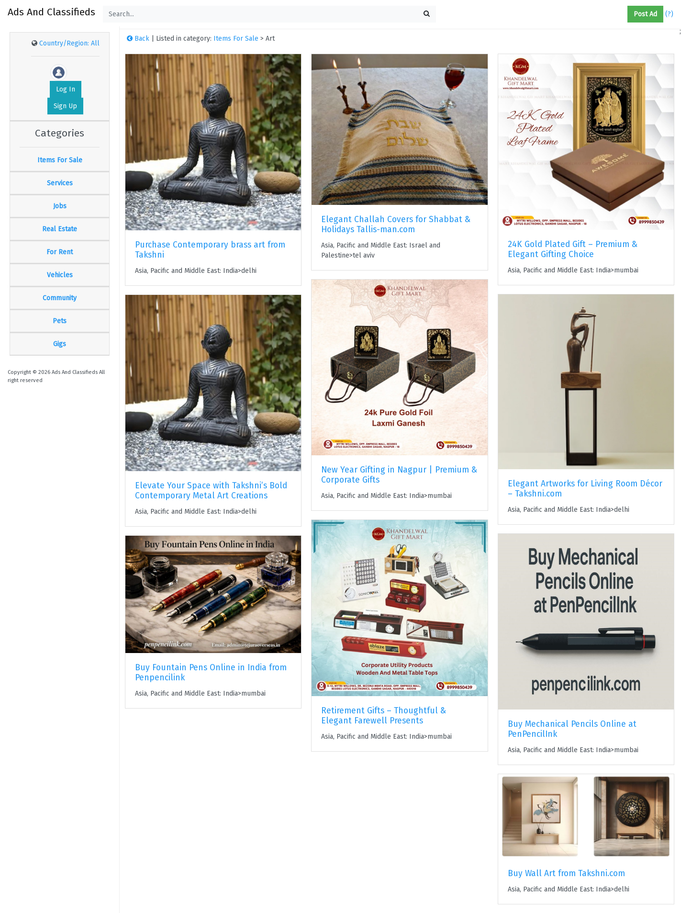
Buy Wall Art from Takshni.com (566, 873)
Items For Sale (59, 160)
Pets (60, 321)
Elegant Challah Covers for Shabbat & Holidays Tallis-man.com (395, 224)
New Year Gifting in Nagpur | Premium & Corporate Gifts (399, 475)
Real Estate (59, 229)
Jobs (60, 206)
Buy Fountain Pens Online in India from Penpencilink (211, 673)
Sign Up (65, 106)
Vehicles (60, 275)
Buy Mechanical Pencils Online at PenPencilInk (572, 729)
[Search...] (269, 14)
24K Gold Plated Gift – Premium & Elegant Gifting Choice (572, 249)
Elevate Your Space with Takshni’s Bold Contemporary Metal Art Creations (211, 491)
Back (138, 38)
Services (60, 183)
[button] (623, 14)
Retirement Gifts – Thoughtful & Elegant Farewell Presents (383, 716)
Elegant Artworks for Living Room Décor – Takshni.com (585, 489)
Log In (65, 89)
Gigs (59, 344)
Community (60, 298)
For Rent (59, 252)
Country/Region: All (69, 43)
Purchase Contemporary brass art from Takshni (210, 250)
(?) (669, 14)
